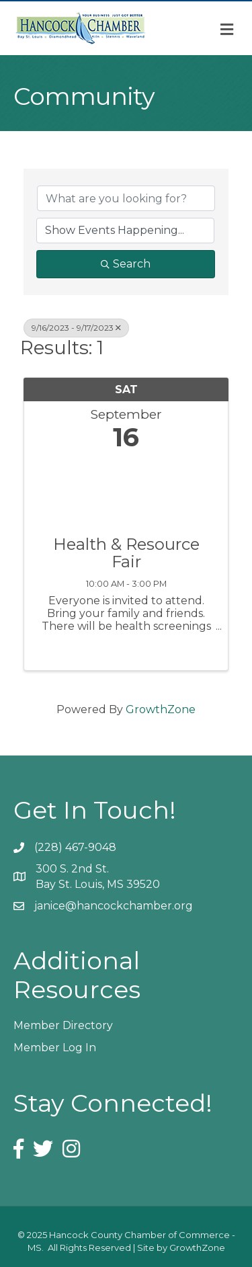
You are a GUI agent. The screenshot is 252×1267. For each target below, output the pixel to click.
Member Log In (54, 1047)
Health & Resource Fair (126, 553)
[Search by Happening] (125, 230)
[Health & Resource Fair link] (126, 490)
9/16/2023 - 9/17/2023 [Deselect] (76, 328)
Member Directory (63, 1025)
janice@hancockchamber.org (113, 905)
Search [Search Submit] (126, 263)
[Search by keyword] (126, 198)
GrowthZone (161, 709)
